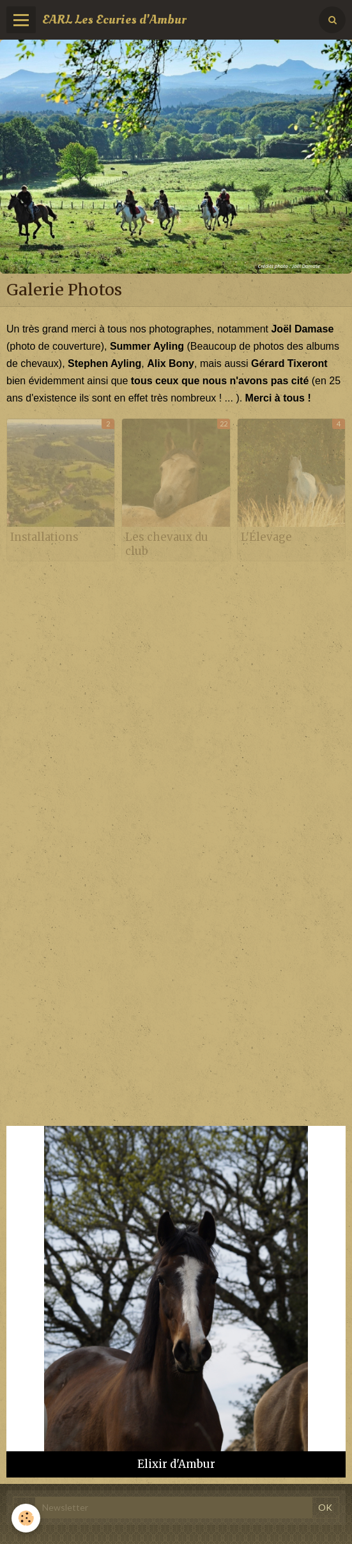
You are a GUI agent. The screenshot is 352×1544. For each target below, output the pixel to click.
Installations (44, 537)
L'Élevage (266, 537)
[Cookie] (25, 1518)
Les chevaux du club (166, 544)
